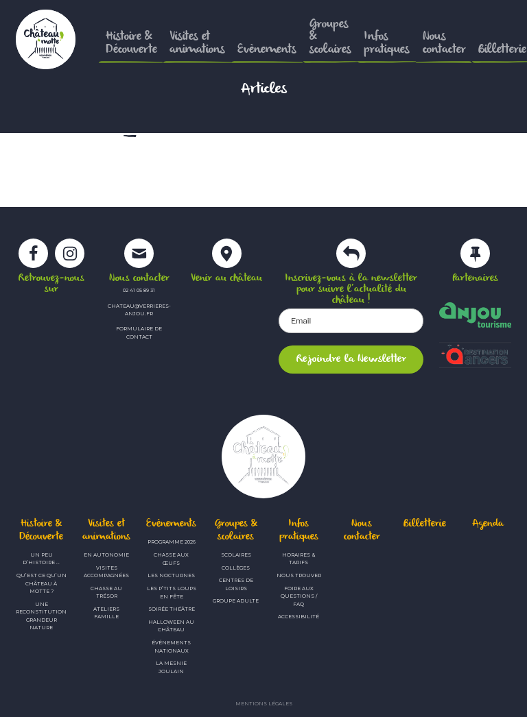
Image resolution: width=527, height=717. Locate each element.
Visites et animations (106, 530)
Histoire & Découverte (41, 530)
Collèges (236, 568)
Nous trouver (299, 575)
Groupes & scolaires (236, 530)
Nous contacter (362, 530)
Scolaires (236, 555)
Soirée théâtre (171, 609)
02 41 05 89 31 (139, 290)
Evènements (171, 524)
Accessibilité (298, 616)
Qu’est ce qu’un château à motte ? (41, 583)
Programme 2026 (172, 542)
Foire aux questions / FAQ (299, 596)
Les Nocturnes (171, 575)
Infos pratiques (298, 530)
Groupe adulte (236, 601)
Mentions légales (263, 704)
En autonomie (106, 555)
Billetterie (424, 524)
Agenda (488, 524)
